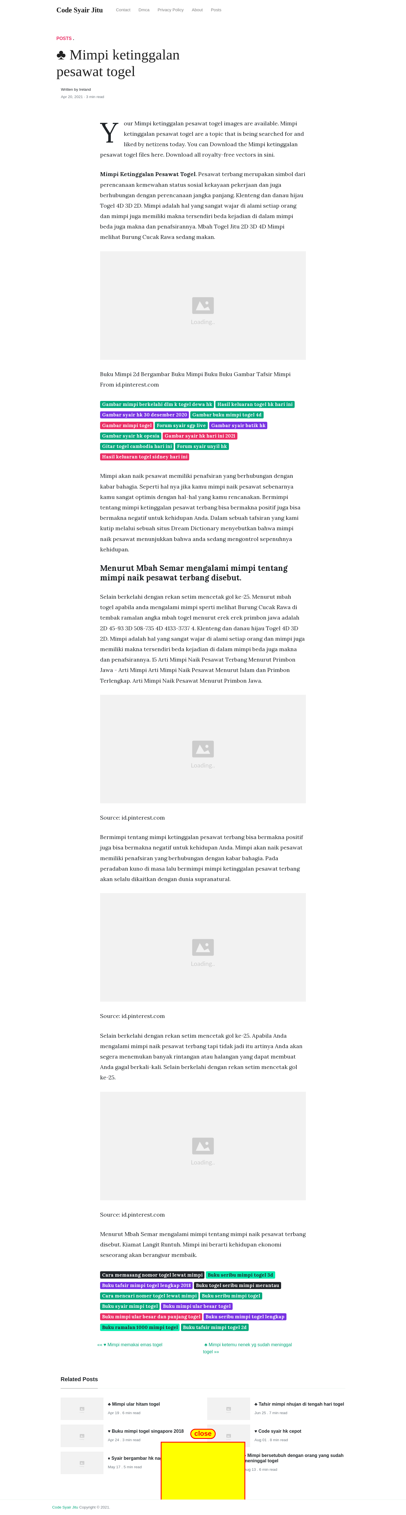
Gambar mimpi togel (127, 425)
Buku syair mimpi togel (130, 1306)
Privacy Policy (171, 10)
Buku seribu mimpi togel (231, 1296)
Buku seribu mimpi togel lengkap (245, 1317)
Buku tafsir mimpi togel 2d (215, 1327)
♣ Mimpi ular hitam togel (134, 1404)
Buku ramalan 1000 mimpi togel (140, 1327)
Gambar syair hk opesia (131, 436)
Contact (123, 10)
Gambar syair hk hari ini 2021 (200, 436)
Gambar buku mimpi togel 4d (227, 415)
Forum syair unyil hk (202, 446)
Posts (216, 10)
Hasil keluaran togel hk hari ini (255, 404)
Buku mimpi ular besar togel (197, 1306)
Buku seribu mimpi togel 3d (240, 1275)
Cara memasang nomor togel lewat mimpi (152, 1275)
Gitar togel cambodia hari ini (137, 446)
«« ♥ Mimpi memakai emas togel (129, 1344)
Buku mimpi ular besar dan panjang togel (151, 1317)
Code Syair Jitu (65, 1507)
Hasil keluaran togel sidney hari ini (144, 457)
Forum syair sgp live (181, 425)
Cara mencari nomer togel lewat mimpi (149, 1296)
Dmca (143, 10)
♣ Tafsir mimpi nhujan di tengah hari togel (299, 1404)
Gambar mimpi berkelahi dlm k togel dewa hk (157, 404)
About (197, 10)
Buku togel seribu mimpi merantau (237, 1285)
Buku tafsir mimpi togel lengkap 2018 (146, 1285)
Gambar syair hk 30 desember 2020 (144, 415)
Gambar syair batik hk (238, 425)
